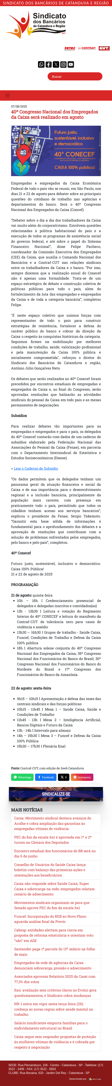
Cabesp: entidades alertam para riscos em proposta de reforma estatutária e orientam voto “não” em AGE (53, 935)
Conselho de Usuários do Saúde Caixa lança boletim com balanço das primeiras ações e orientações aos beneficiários (50, 869)
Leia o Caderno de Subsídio (36, 468)
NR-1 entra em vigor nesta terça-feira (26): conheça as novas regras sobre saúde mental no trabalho (53, 1009)
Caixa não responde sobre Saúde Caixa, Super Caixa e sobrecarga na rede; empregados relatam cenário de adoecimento (54, 888)
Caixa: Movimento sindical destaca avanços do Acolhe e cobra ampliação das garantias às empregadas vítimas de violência (52, 823)
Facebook (46, 777)
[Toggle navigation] (7, 95)
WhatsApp (22, 777)
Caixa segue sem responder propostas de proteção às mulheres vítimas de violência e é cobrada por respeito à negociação (55, 1041)
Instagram (82, 777)
